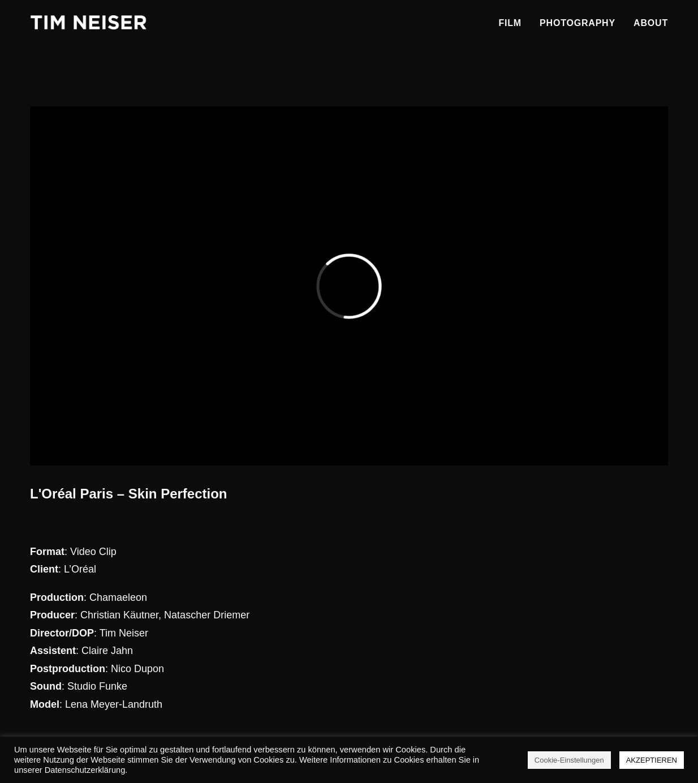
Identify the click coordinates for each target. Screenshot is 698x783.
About (651, 23)
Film (510, 23)
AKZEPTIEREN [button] (651, 760)
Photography (577, 23)
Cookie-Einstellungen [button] (569, 760)
